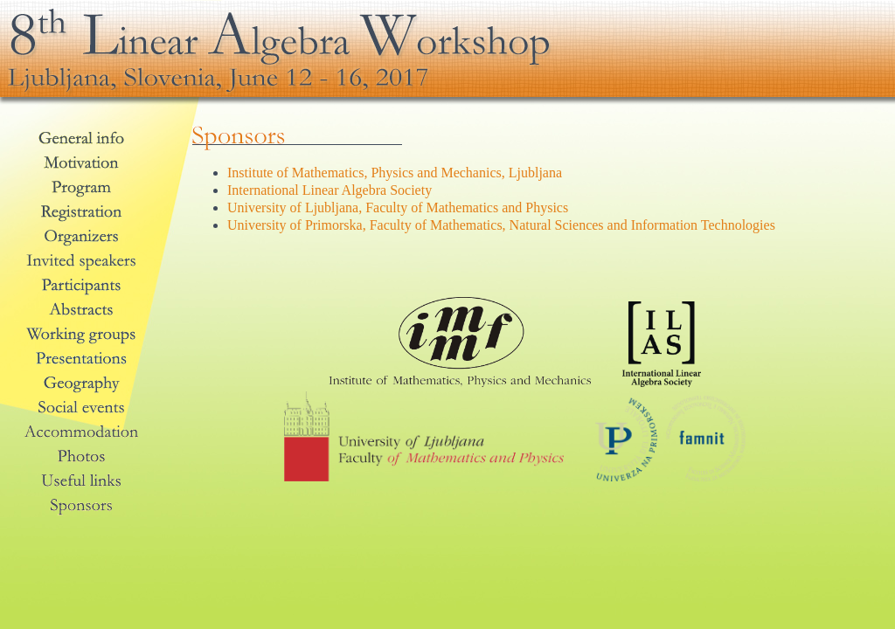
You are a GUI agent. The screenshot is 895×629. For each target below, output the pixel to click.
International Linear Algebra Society (329, 190)
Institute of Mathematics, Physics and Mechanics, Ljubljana (394, 172)
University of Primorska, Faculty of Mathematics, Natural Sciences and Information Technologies (501, 225)
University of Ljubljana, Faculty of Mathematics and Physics (397, 207)
